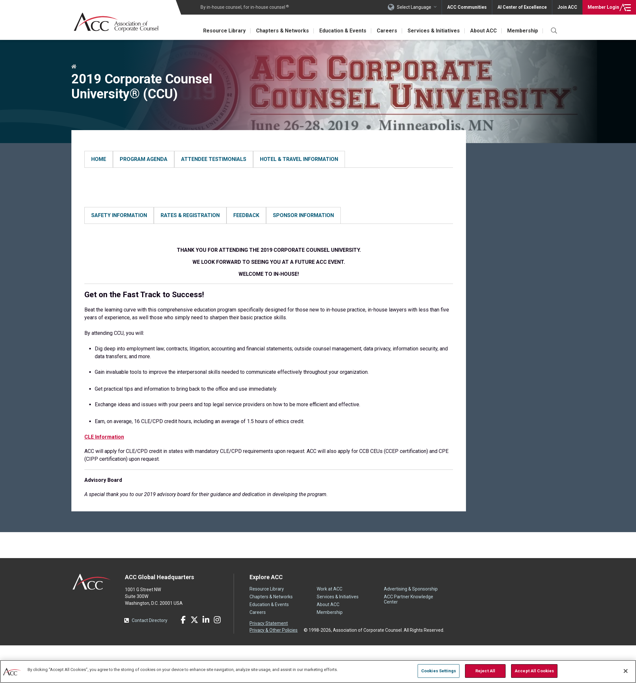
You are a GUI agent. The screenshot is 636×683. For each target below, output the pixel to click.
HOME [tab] (98, 159)
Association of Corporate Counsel (116, 22)
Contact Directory (149, 635)
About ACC (483, 31)
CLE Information (104, 452)
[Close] (625, 671)
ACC (91, 597)
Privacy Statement (269, 638)
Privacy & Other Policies (274, 645)
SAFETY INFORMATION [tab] (119, 223)
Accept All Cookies (534, 670)
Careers (387, 31)
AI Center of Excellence (522, 7)
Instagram (217, 635)
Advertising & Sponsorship (411, 604)
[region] (318, 671)
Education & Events (342, 31)
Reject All (485, 670)
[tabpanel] (268, 179)
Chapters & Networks (282, 31)
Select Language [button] (414, 7)
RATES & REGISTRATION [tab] (190, 223)
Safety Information (105, 243)
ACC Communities (467, 7)
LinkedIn (206, 635)
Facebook (183, 635)
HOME (91, 179)
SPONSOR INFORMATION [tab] (303, 223)
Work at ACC (329, 604)
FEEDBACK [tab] (246, 223)
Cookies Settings (438, 670)
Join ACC (567, 7)
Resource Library (224, 31)
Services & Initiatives (434, 31)
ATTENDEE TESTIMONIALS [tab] (213, 159)
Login (603, 7)
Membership (522, 31)
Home (74, 66)
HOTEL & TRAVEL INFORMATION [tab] (299, 159)
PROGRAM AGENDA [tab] (143, 159)
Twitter (194, 635)
